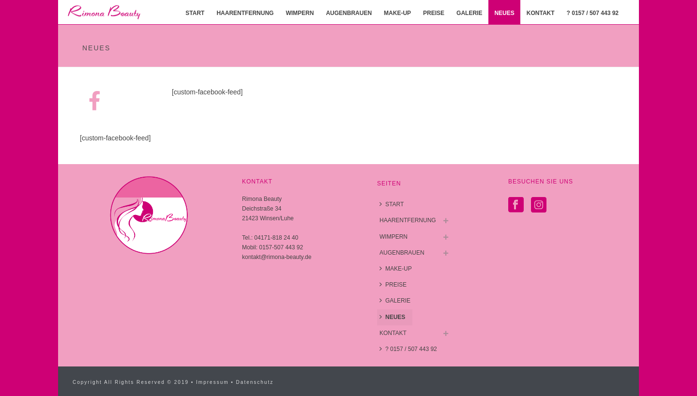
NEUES (504, 13)
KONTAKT (541, 13)
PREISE (433, 13)
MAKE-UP (397, 13)
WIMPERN (300, 13)
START (194, 13)
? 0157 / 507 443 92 (593, 13)
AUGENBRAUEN (349, 13)
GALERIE (469, 13)
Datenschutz (255, 382)
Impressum (212, 382)
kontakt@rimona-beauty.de (276, 257)
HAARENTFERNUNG (244, 13)
